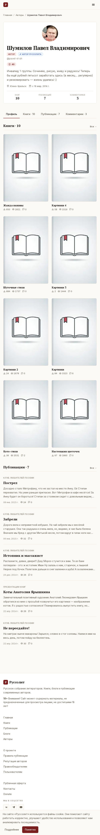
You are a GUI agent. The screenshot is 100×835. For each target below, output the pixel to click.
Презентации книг (14, 586)
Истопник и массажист (23, 555)
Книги (6, 722)
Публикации (10, 728)
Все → (93, 126)
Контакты (9, 788)
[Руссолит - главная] (13, 682)
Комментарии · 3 (76, 114)
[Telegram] (14, 807)
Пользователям (12, 771)
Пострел (10, 483)
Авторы (20, 15)
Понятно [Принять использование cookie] (30, 829)
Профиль (11, 114)
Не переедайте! (16, 628)
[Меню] (93, 4)
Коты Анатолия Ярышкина (26, 592)
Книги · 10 (29, 114)
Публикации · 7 (50, 114)
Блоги (6, 733)
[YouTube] (21, 807)
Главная (7, 15)
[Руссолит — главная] (5, 4)
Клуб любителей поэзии (18, 477)
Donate (7, 794)
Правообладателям (15, 766)
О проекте (9, 750)
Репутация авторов (15, 761)
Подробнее (12, 829)
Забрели (10, 519)
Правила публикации (15, 755)
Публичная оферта (14, 783)
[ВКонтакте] (6, 807)
